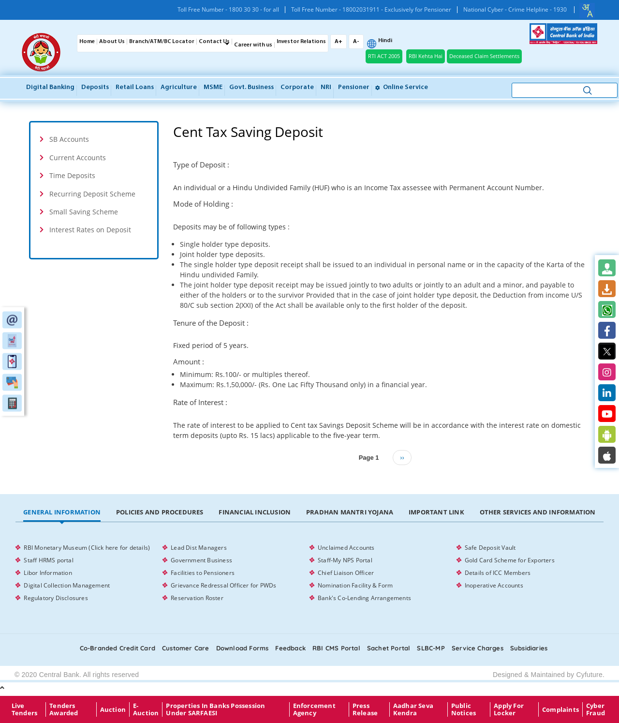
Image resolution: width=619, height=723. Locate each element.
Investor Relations (301, 42)
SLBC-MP (430, 648)
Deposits (95, 87)
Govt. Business (251, 87)
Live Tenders (24, 709)
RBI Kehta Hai (425, 56)
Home (87, 42)
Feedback (290, 648)
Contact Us (214, 42)
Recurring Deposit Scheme (92, 193)
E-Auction (146, 709)
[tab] (94, 139)
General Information (62, 512)
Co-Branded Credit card (117, 648)
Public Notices (463, 709)
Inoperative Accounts (494, 585)
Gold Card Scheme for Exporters (510, 560)
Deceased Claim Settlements (484, 56)
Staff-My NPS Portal (345, 560)
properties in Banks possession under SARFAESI (215, 709)
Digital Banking (50, 87)
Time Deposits (72, 175)
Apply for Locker (509, 709)
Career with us (253, 45)
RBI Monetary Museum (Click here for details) (87, 547)
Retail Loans (135, 87)
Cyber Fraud (595, 709)
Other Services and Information (538, 512)
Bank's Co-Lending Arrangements (364, 598)
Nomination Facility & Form (355, 585)
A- (356, 42)
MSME (213, 87)
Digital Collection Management (67, 585)
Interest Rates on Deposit (90, 229)
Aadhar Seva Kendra (413, 709)
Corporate (297, 87)
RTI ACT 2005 (384, 56)
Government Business (201, 560)
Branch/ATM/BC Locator (161, 42)
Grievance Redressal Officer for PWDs (223, 585)
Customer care (185, 648)
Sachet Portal (389, 648)
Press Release (365, 709)
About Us (112, 42)
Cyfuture (589, 674)
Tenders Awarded (63, 709)
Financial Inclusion (255, 512)
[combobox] (587, 10)
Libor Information (48, 573)
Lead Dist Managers (199, 547)
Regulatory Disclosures (56, 598)
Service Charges (477, 648)
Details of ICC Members (498, 573)
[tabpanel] (309, 573)
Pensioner (353, 87)
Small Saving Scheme (83, 211)
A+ (338, 42)
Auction (113, 709)
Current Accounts (77, 157)
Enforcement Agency (314, 709)
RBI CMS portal (336, 648)
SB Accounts (69, 139)
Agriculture (179, 87)
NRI (326, 87)
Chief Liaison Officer (346, 573)
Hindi (385, 41)
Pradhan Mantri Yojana (349, 512)
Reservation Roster (197, 598)
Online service (401, 87)
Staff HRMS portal (48, 560)
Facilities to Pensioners (203, 573)
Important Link (436, 512)
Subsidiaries (528, 648)
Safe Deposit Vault (490, 547)
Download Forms (242, 648)
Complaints (560, 709)
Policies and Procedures (160, 512)
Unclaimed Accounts (346, 547)
